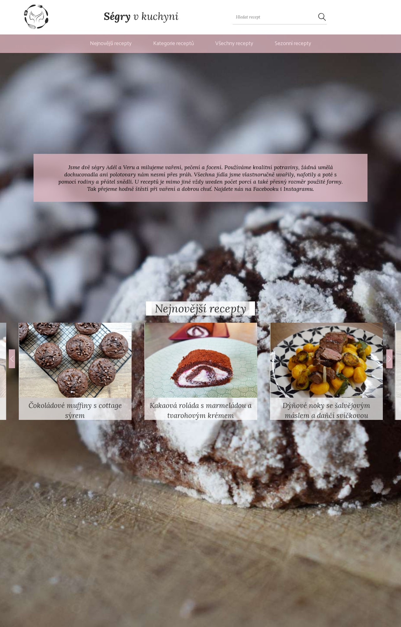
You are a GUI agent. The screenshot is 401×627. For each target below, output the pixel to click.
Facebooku (266, 188)
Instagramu (298, 188)
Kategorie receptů (173, 43)
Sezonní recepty (293, 43)
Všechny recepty (234, 43)
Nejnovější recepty (111, 43)
